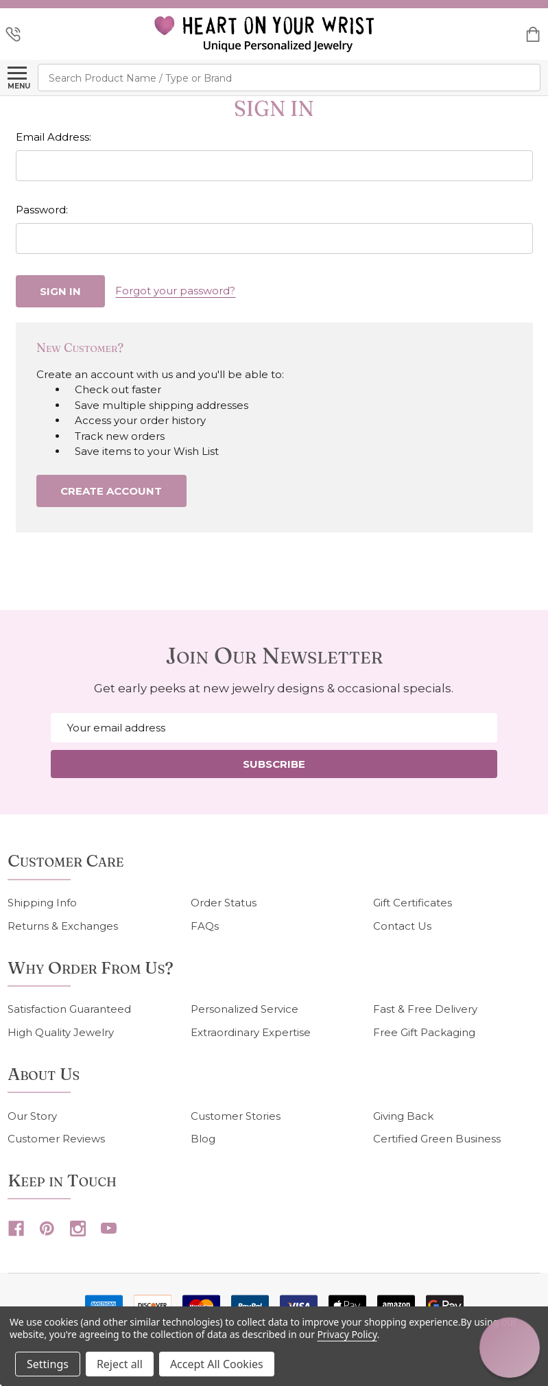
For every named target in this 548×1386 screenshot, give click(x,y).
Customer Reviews (56, 1138)
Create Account (111, 490)
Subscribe (274, 764)
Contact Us (402, 925)
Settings (48, 1364)
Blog (203, 1138)
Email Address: (53, 136)
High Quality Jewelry (61, 1032)
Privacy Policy (347, 1334)
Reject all (120, 1364)
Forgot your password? (175, 290)
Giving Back (403, 1116)
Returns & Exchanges (63, 925)
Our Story (32, 1116)
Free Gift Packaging (424, 1032)
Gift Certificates (412, 902)
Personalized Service (244, 1008)
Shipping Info (42, 902)
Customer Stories (236, 1116)
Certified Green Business (437, 1138)
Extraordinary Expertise (251, 1032)
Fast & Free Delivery (425, 1008)
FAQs (205, 925)
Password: (42, 209)
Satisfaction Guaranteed (69, 1008)
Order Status (224, 902)
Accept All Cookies (216, 1364)
